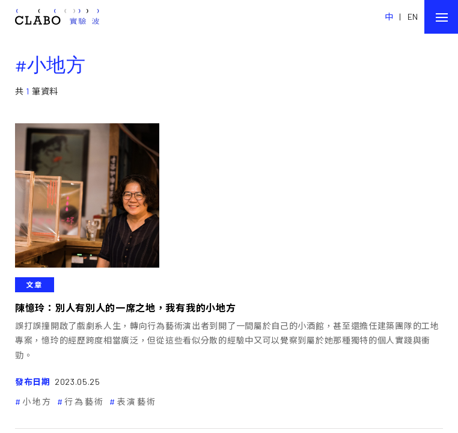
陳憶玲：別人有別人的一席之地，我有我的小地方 (125, 307)
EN (413, 16)
